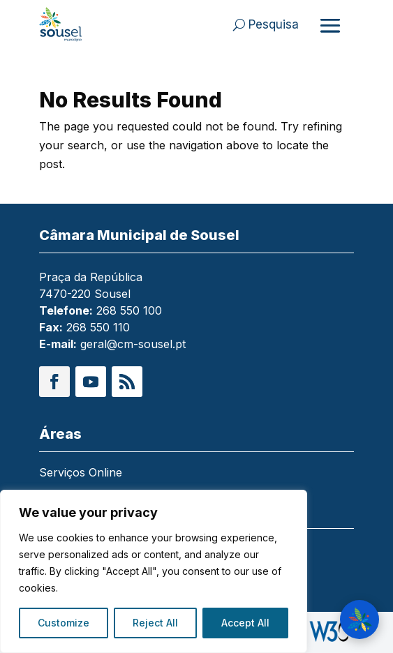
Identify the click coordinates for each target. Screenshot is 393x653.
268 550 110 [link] (98, 327)
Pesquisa (274, 24)
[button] (54, 381)
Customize (63, 623)
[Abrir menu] (330, 25)
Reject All (155, 623)
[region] (153, 571)
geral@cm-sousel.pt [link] (133, 344)
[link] (70, 24)
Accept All (245, 623)
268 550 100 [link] (129, 310)
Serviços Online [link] (80, 473)
